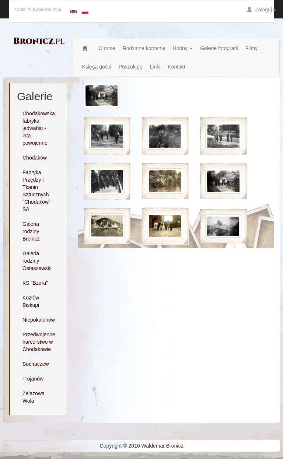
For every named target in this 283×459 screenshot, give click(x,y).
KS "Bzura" (35, 283)
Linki (155, 67)
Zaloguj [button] (261, 10)
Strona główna (86, 48)
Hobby (183, 48)
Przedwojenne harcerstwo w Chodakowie (38, 342)
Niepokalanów (38, 320)
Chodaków (34, 158)
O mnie (107, 48)
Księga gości (96, 67)
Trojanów (32, 379)
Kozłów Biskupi (30, 301)
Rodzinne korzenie (144, 48)
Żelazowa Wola (33, 397)
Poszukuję (131, 67)
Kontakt (176, 67)
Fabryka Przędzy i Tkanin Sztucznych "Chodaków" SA (36, 190)
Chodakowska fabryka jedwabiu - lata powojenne (38, 128)
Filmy (251, 48)
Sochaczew (35, 364)
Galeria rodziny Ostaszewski (37, 260)
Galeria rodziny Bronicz (31, 231)
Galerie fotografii (219, 48)
